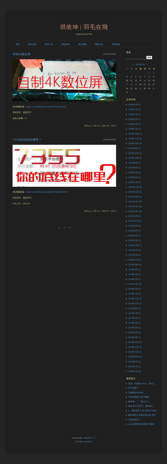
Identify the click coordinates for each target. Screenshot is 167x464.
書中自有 (32, 44)
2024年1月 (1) (134, 129)
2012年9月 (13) (135, 357)
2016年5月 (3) (134, 231)
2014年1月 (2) (134, 294)
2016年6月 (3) (134, 226)
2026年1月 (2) (134, 109)
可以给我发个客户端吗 (138, 397)
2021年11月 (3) (135, 192)
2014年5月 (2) (134, 279)
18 (131, 84)
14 (145, 80)
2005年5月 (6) (134, 371)
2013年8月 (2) (134, 308)
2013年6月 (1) (134, 318)
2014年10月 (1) (135, 265)
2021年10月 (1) (135, 197)
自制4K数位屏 (21, 54)
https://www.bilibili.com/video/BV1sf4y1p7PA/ (46, 107)
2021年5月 (140, 64)
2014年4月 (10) (135, 284)
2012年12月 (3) (135, 342)
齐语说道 (116, 44)
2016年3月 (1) (134, 240)
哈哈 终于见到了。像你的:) (140, 406)
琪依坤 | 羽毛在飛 (84, 27)
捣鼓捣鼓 (66, 44)
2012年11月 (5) (135, 347)
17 (127, 84)
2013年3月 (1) (134, 332)
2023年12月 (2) (135, 134)
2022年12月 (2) (135, 153)
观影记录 (99, 44)
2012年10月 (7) (135, 352)
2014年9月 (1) (134, 269)
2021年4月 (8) (134, 216)
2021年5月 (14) (135, 211)
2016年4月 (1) (134, 235)
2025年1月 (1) (134, 114)
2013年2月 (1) (134, 337)
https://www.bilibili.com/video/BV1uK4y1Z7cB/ (47, 192)
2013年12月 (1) (135, 299)
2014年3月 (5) (134, 289)
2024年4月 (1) (134, 119)
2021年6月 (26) (135, 206)
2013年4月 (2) (134, 328)
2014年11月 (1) (135, 260)
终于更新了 (133, 388)
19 (136, 84)
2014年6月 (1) (134, 274)
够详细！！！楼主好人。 (139, 401)
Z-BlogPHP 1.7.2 (88, 438)
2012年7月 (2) (134, 366)
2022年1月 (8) (134, 182)
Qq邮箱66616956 (135, 392)
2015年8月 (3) (134, 250)
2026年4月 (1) (134, 104)
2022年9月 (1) (134, 163)
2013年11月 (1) (135, 303)
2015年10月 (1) (135, 245)
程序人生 (49, 44)
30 (154, 88)
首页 (18, 44)
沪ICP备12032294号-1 (84, 442)
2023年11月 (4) (135, 138)
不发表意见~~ (134, 419)
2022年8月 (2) (134, 167)
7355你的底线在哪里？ (27, 139)
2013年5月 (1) (134, 323)
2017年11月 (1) (135, 221)
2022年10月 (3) (135, 158)
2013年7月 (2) (134, 313)
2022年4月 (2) (134, 177)
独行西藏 (82, 44)
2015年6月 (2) (134, 255)
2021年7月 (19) (135, 201)
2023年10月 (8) (135, 143)
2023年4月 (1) (134, 148)
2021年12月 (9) (135, 187)
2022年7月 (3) (134, 172)
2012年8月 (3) (134, 362)
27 (140, 88)
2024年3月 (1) (134, 124)
